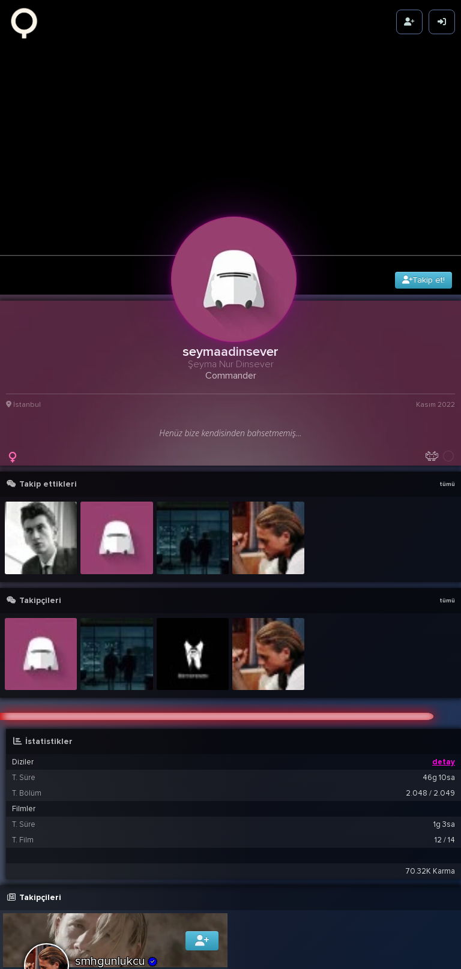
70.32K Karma (430, 840)
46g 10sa (439, 747)
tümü (447, 454)
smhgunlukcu (116, 930)
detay (443, 731)
